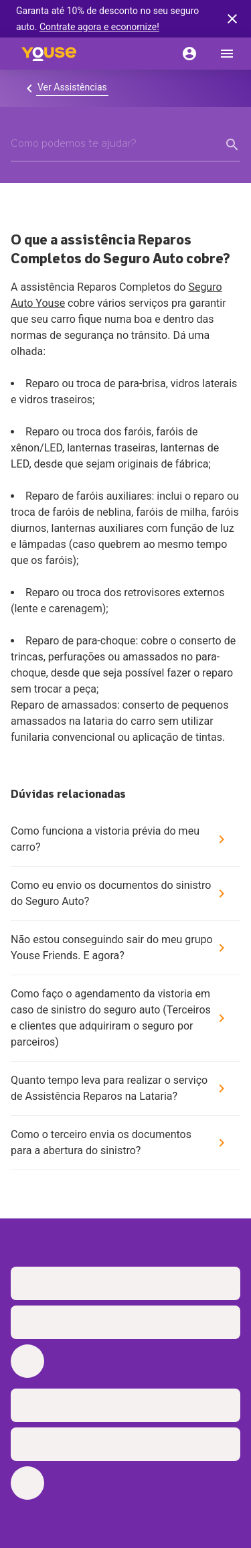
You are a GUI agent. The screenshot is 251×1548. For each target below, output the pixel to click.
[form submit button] (232, 145)
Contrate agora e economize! (99, 26)
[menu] (227, 54)
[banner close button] (232, 19)
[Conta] (189, 54)
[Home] (48, 54)
